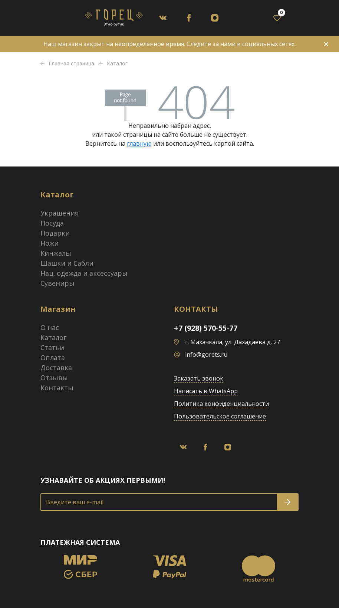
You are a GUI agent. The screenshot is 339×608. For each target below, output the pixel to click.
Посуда (52, 223)
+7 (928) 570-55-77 (205, 328)
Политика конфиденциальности (221, 404)
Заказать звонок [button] (198, 378)
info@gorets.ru (206, 354)
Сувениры (57, 283)
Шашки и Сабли (66, 263)
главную (139, 143)
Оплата (52, 357)
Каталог (53, 337)
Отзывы (54, 377)
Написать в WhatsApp (206, 391)
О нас (49, 327)
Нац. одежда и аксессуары (84, 273)
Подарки (55, 233)
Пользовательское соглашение (220, 416)
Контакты (56, 387)
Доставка (56, 367)
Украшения (59, 212)
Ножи (49, 243)
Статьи (52, 347)
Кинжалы (55, 253)
